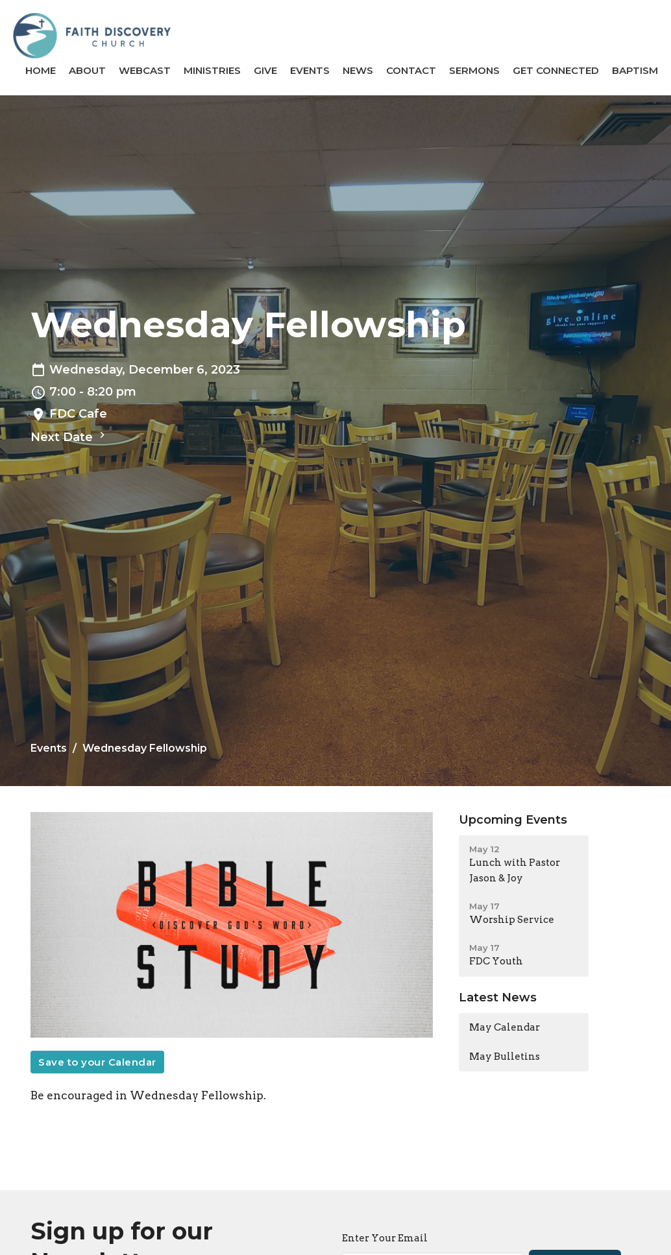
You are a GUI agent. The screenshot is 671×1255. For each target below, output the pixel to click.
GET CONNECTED (556, 70)
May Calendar (504, 1027)
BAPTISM (635, 70)
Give (265, 70)
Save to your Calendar (97, 1062)
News (358, 70)
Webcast (145, 70)
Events (310, 70)
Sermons (474, 70)
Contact (411, 70)
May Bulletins (504, 1056)
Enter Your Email (385, 1238)
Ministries (212, 70)
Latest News (498, 997)
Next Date (69, 436)
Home (40, 70)
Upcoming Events (513, 820)
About (87, 70)
